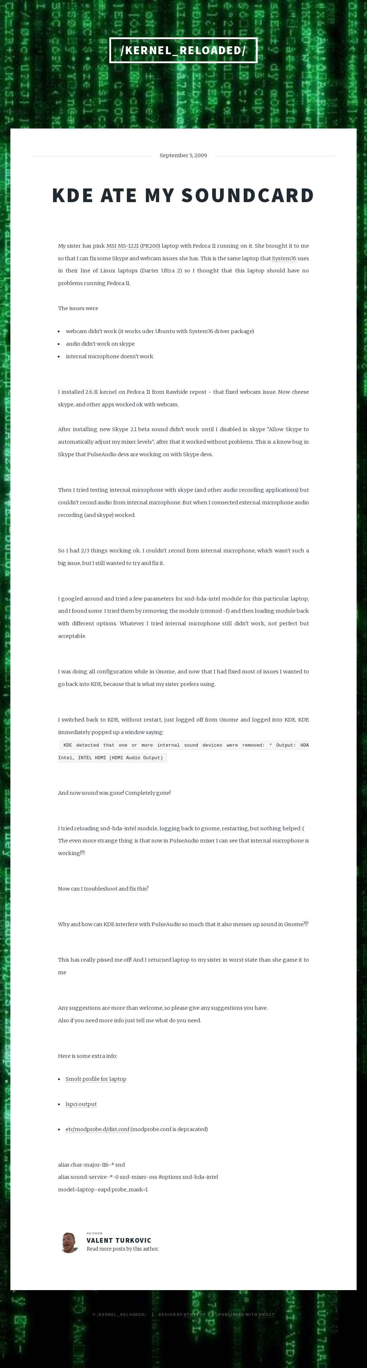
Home (16, 111)
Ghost (266, 1314)
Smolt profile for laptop (96, 1079)
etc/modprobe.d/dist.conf (97, 1129)
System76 (284, 258)
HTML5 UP (195, 1314)
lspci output (81, 1104)
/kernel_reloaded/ (183, 50)
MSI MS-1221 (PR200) (133, 246)
